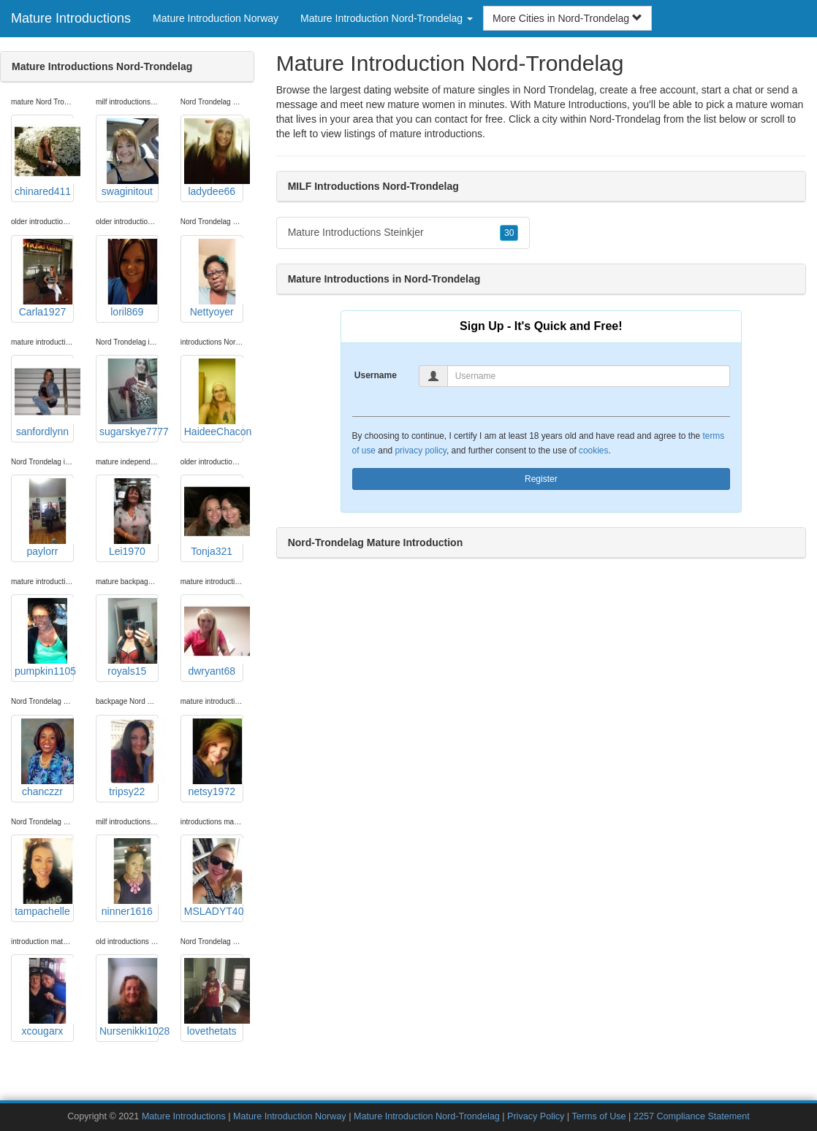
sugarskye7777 (129, 398)
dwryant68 (213, 637)
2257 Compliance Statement (692, 1116)
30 (509, 233)
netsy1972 (213, 757)
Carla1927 (44, 278)
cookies (593, 450)
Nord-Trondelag (625, 119)
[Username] (588, 376)
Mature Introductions (71, 18)
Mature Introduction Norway (215, 18)
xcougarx (44, 997)
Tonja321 (213, 517)
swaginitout (129, 157)
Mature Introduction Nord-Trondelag (427, 1116)
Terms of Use (598, 1116)
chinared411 (44, 157)
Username (375, 375)
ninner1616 (129, 877)
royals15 (129, 637)
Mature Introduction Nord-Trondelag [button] (386, 18)
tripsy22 (129, 757)
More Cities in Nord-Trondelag (567, 18)
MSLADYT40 (213, 877)
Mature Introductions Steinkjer (403, 233)
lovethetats (213, 997)
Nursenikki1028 (129, 997)
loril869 (129, 278)
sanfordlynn (44, 398)
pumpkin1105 (44, 637)
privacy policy (420, 450)
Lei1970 (129, 517)
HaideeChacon (213, 398)
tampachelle (44, 877)
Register (541, 479)
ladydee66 (213, 157)
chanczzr (44, 757)
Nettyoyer (213, 278)
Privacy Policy (535, 1116)
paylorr (44, 517)
